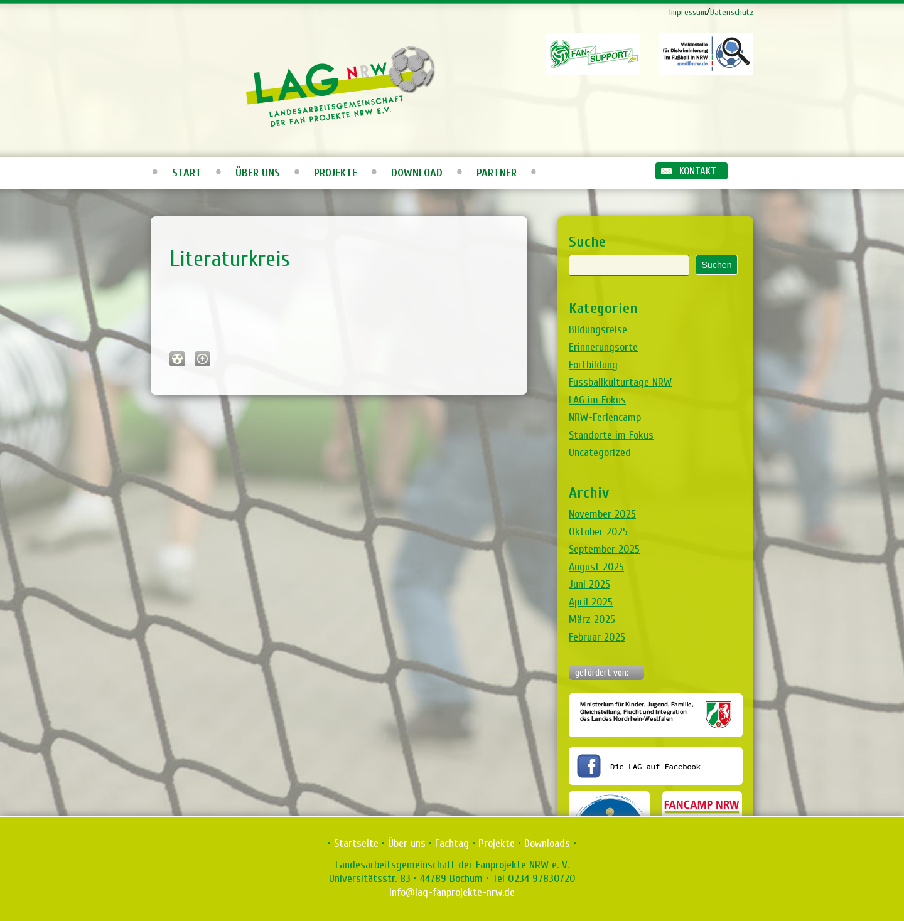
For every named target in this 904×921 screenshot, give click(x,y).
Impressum (687, 12)
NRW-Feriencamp (605, 417)
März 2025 (592, 619)
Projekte (335, 172)
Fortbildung (593, 364)
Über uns (257, 172)
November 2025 (602, 514)
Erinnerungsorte (603, 347)
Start (187, 172)
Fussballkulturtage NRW (620, 382)
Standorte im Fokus (611, 435)
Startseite (356, 843)
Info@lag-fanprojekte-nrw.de (452, 892)
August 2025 (596, 566)
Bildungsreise (598, 329)
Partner (496, 172)
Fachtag (452, 843)
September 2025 (604, 549)
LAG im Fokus (597, 400)
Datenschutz (731, 12)
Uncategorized (600, 452)
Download (417, 172)
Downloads (547, 843)
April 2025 (591, 602)
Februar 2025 (597, 637)
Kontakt (697, 171)
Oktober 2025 (598, 531)
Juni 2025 (589, 584)
